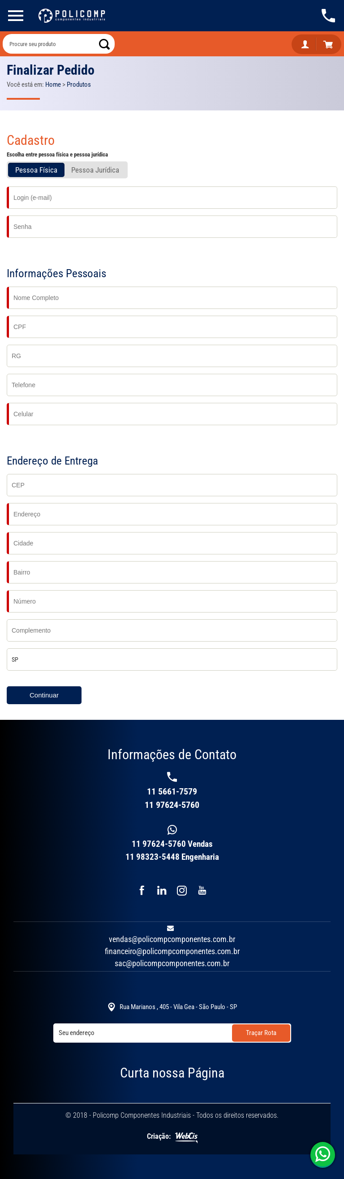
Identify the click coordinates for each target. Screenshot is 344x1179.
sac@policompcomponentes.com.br (172, 963)
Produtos (79, 84)
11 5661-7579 (172, 791)
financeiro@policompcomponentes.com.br (172, 951)
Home (53, 84)
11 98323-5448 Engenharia (172, 857)
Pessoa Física (36, 169)
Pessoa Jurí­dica (95, 169)
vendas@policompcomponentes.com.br (172, 939)
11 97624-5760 (323, 1154)
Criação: (172, 1137)
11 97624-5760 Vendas (172, 844)
